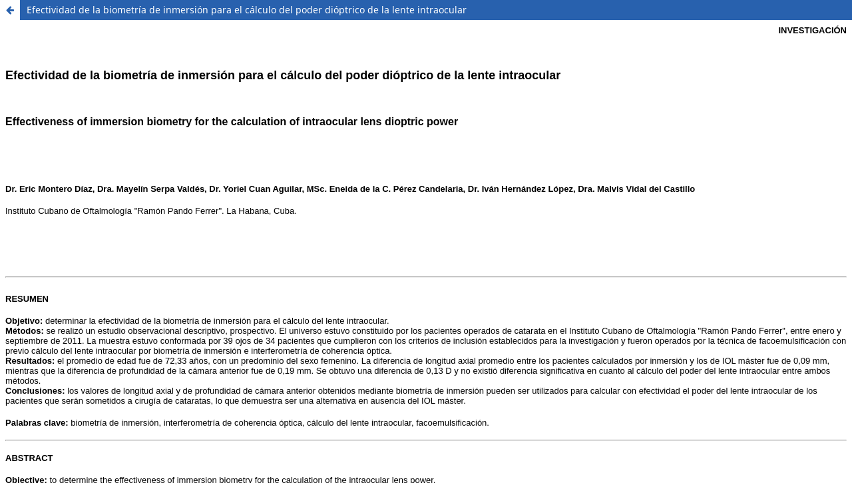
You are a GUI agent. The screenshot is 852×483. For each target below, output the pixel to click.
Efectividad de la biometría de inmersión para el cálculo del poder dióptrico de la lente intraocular (247, 9)
